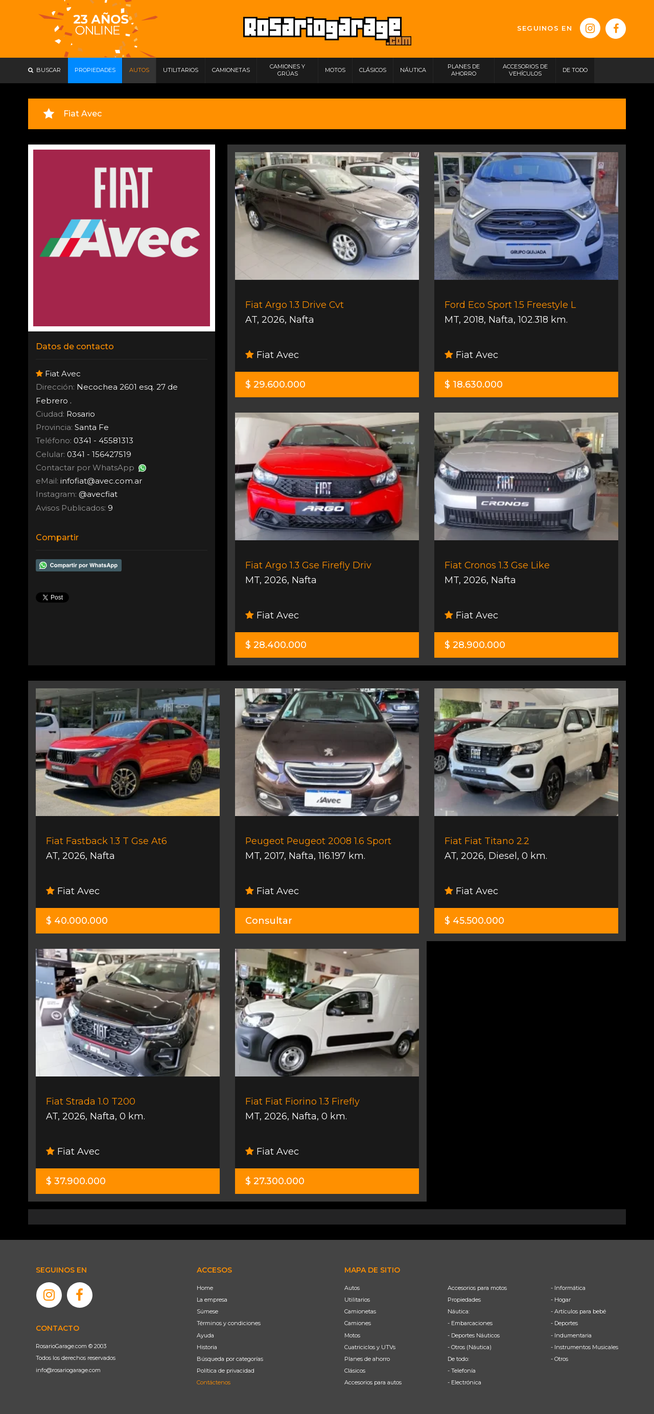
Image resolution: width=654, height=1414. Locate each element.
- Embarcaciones (470, 1323)
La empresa (212, 1299)
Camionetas (360, 1311)
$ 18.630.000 (474, 384)
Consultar (268, 920)
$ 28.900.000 (475, 645)
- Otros (559, 1358)
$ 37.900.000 (76, 1181)
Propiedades (464, 1299)
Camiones (357, 1323)
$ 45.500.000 (474, 920)
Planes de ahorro (367, 1358)
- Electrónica (464, 1382)
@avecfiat (98, 494)
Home (205, 1287)
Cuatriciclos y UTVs (369, 1347)
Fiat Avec (272, 355)
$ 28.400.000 (276, 645)
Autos (352, 1287)
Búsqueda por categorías (230, 1358)
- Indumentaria (571, 1335)
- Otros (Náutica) (470, 1347)
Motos (352, 1335)
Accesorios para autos (373, 1382)
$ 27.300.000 (275, 1181)
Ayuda (205, 1335)
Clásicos (354, 1370)
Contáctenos (213, 1382)
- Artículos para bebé (578, 1311)
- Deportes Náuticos (474, 1335)
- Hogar (561, 1299)
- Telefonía (462, 1370)
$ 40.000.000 (77, 920)
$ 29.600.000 (275, 384)
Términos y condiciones (229, 1323)
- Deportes (564, 1323)
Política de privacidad (225, 1370)
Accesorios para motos (477, 1287)
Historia (207, 1347)
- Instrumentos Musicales (584, 1347)
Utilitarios (357, 1299)
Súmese (207, 1311)
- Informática (568, 1287)
